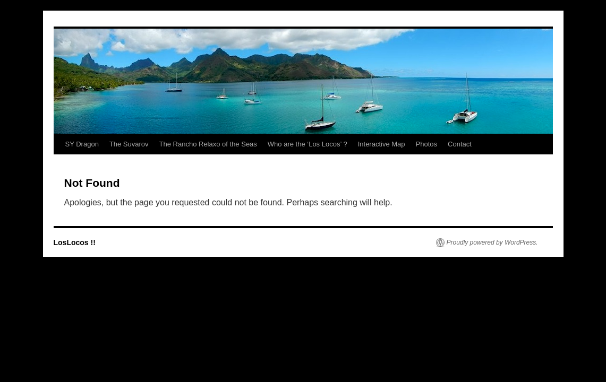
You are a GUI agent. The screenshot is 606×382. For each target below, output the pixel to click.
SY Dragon (82, 144)
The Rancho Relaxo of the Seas (208, 144)
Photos (426, 144)
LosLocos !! (75, 242)
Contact (460, 144)
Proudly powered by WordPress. (492, 242)
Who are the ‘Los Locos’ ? (307, 144)
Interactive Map (381, 144)
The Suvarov (129, 144)
